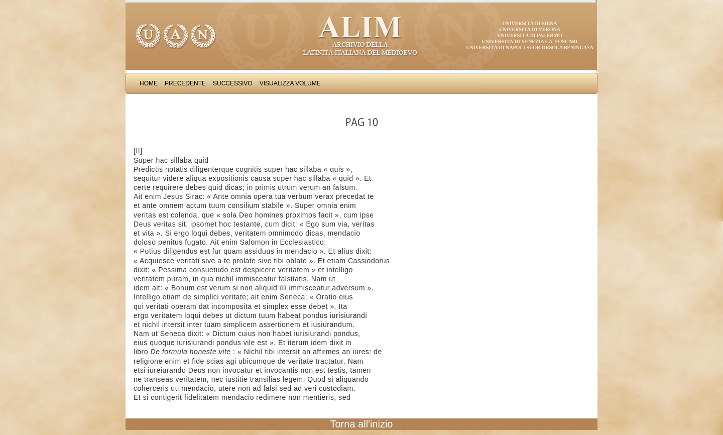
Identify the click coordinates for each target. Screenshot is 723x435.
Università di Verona (529, 29)
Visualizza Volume (290, 83)
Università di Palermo (529, 35)
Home (149, 83)
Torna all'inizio (361, 423)
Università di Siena (529, 23)
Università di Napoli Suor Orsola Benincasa (529, 47)
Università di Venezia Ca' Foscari (530, 41)
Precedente (185, 83)
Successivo (233, 83)
